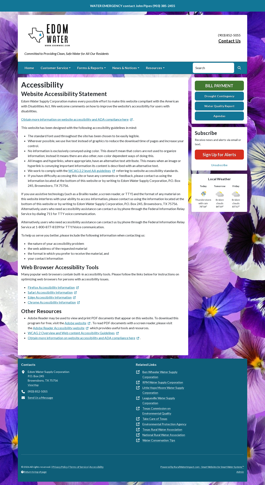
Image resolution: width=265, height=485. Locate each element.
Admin (240, 471)
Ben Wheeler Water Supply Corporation (159, 374)
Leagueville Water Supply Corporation (158, 400)
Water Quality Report (219, 106)
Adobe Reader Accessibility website (58, 328)
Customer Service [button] (54, 68)
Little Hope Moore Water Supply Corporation (163, 390)
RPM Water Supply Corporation (162, 382)
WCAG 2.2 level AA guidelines (89, 171)
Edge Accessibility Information (50, 297)
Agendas (219, 116)
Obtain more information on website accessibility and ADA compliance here (75, 119)
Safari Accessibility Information (50, 292)
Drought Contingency (219, 96)
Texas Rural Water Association (162, 429)
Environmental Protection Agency (164, 424)
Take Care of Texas (154, 418)
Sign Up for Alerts (219, 154)
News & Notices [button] (124, 68)
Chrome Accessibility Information (52, 302)
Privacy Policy (60, 466)
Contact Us (229, 40)
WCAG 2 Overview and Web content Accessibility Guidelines (71, 333)
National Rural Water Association (163, 435)
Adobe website (75, 323)
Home (29, 68)
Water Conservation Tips (158, 440)
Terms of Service (78, 466)
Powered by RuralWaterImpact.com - (202, 466)
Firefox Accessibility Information (51, 287)
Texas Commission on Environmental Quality (156, 411)
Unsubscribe (219, 165)
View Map (33, 385)
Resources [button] (154, 68)
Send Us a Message (40, 397)
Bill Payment (219, 85)
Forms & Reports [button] (90, 68)
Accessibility (97, 466)
